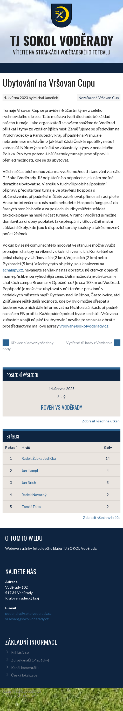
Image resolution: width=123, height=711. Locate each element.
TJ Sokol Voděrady (61, 40)
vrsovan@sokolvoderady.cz (83, 325)
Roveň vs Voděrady (61, 407)
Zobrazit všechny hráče (101, 517)
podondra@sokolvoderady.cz (28, 613)
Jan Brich (29, 482)
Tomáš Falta (31, 506)
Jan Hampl (30, 470)
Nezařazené (88, 97)
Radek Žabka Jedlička (39, 458)
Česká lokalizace (24, 675)
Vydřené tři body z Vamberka (93, 342)
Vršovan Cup (108, 97)
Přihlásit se (20, 652)
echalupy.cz (13, 269)
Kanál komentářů (24, 667)
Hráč (26, 447)
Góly (108, 447)
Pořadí (11, 447)
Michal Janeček (45, 97)
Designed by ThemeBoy (19, 696)
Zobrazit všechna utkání (101, 421)
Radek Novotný (34, 494)
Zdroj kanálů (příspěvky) (30, 660)
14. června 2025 (61, 388)
